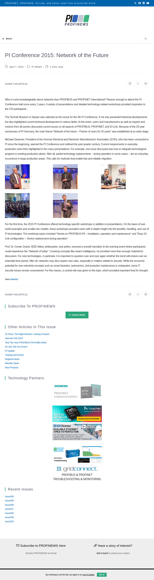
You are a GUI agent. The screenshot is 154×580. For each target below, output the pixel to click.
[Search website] (145, 39)
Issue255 (9, 517)
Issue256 (9, 513)
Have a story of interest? (113, 545)
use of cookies (88, 575)
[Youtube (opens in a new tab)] (147, 3)
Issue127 (14, 279)
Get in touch (102, 553)
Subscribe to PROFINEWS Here (41, 545)
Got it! (102, 575)
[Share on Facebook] (145, 84)
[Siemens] (77, 391)
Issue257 (9, 509)
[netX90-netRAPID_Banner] (77, 413)
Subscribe (77, 315)
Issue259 (9, 500)
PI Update (10, 350)
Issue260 (9, 496)
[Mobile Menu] (7, 39)
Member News (12, 363)
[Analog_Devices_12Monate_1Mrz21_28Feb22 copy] (77, 432)
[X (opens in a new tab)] (135, 3)
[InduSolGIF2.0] (77, 454)
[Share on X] (138, 84)
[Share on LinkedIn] (130, 84)
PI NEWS (37, 67)
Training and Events (14, 355)
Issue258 (9, 505)
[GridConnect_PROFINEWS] (77, 472)
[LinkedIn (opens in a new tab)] (144, 3)
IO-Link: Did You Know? (16, 346)
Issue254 (9, 521)
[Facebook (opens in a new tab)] (139, 3)
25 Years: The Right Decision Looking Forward (27, 334)
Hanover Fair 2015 (14, 338)
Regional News (12, 359)
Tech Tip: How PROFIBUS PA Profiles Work (26, 342)
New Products (11, 367)
